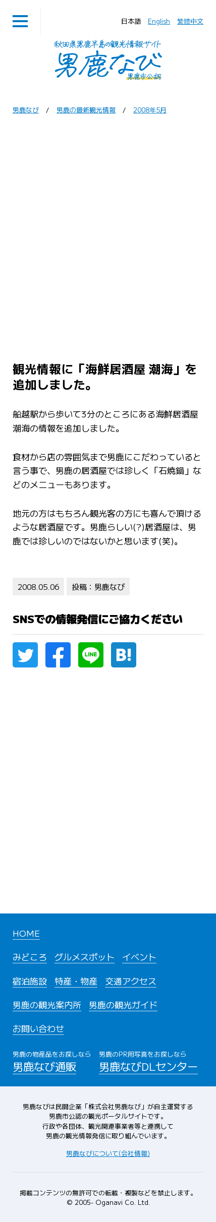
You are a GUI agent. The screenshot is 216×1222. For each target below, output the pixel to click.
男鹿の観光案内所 (47, 1004)
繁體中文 (190, 21)
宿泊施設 (30, 980)
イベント (139, 956)
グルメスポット (85, 956)
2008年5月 (150, 109)
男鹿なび (26, 109)
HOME (26, 933)
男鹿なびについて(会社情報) (108, 1153)
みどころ (30, 956)
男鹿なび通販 (52, 1061)
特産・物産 (76, 980)
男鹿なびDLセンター (148, 1061)
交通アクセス (130, 980)
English (159, 21)
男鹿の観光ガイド (123, 1004)
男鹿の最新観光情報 (86, 109)
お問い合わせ (38, 1028)
